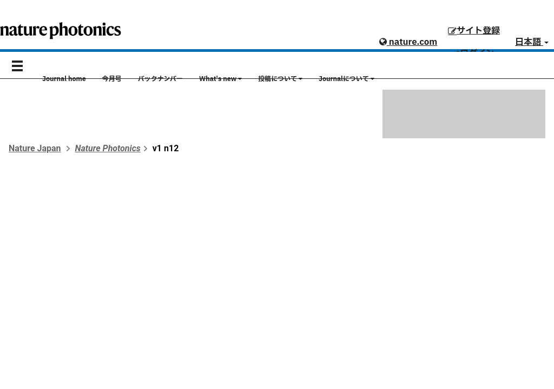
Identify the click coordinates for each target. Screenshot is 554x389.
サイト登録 (474, 30)
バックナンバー (160, 79)
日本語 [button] (532, 42)
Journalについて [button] (346, 79)
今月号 (112, 79)
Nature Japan (35, 148)
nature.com (408, 42)
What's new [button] (220, 79)
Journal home (64, 79)
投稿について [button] (280, 79)
